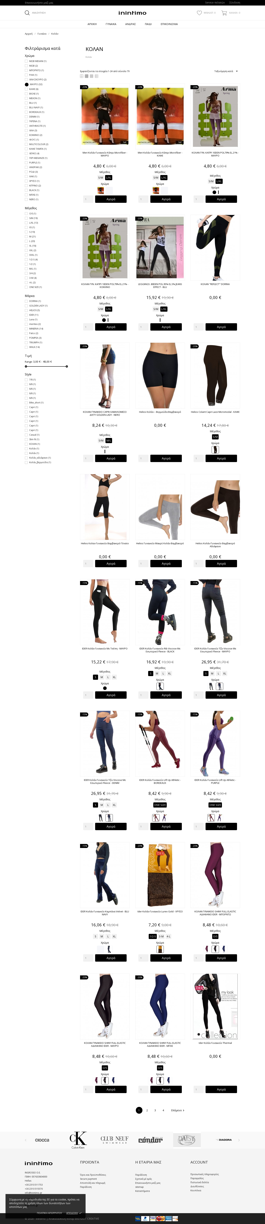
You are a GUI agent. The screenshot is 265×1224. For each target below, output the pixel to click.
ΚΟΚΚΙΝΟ (35, 135)
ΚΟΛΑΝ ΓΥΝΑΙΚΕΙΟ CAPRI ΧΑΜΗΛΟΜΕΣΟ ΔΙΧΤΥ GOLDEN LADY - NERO (105, 413)
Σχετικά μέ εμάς (143, 1178)
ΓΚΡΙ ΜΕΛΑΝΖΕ (38, 158)
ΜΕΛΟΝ (34, 98)
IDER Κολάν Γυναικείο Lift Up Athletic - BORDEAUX (160, 781)
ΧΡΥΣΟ (34, 181)
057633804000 (39, 1176)
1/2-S (33, 259)
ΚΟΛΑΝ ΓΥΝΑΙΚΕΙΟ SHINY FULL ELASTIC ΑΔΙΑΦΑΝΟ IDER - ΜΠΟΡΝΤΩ (215, 913)
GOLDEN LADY (38, 305)
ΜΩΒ (33, 65)
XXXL (33, 254)
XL (32, 245)
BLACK (34, 190)
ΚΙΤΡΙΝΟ (35, 185)
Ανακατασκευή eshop (61, 1218)
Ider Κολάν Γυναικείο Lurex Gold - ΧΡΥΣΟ (160, 911)
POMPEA (35, 337)
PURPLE (34, 162)
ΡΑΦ (33, 74)
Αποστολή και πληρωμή (92, 1182)
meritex (35, 324)
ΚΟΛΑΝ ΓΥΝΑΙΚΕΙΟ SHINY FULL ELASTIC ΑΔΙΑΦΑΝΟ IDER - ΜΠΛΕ (160, 1044)
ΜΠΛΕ (33, 194)
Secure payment (88, 1178)
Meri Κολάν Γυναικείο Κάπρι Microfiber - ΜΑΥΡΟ (105, 154)
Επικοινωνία (169, 24)
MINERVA (36, 328)
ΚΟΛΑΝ (34, 444)
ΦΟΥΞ (34, 139)
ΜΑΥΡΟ (36, 84)
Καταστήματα (142, 1191)
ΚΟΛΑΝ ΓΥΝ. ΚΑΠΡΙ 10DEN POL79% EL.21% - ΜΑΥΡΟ (215, 154)
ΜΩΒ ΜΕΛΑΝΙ (37, 61)
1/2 (32, 264)
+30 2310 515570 (34, 1188)
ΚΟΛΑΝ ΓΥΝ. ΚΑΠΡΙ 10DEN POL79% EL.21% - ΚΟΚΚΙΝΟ (104, 285)
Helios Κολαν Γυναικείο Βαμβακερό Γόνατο (105, 543)
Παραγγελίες (197, 1178)
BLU (33, 102)
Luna (33, 319)
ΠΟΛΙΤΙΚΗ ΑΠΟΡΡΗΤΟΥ (49, 1213)
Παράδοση (86, 1187)
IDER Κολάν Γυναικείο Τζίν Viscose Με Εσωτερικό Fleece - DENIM (105, 781)
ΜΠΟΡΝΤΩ (36, 70)
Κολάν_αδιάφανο (40, 457)
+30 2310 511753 (34, 1184)
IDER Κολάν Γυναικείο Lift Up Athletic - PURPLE (215, 781)
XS (32, 227)
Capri (33, 407)
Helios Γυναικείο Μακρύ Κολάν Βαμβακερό (160, 543)
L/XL (33, 222)
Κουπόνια (195, 1190)
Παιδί (148, 24)
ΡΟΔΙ (33, 171)
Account (199, 1162)
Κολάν (34, 448)
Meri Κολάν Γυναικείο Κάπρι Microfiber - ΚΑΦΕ (160, 154)
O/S (32, 213)
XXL (32, 250)
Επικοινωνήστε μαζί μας (39, 2)
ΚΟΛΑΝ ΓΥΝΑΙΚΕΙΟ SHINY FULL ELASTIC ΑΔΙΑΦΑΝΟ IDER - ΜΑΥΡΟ (105, 1044)
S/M (33, 218)
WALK (34, 347)
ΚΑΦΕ (33, 89)
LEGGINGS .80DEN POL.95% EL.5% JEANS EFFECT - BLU (160, 285)
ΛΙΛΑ (33, 130)
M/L (32, 268)
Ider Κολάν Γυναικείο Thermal (215, 1043)
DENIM (34, 116)
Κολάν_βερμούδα (40, 462)
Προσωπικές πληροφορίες (204, 1174)
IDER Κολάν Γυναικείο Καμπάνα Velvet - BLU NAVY (105, 913)
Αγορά (111, 199)
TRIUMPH (35, 342)
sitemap (139, 1187)
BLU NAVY (36, 107)
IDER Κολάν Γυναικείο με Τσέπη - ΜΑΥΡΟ (105, 648)
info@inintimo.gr (33, 1192)
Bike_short (36, 402)
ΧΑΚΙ (33, 176)
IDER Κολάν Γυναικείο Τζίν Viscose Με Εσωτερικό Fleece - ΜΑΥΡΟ (215, 650)
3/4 (32, 273)
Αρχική (92, 24)
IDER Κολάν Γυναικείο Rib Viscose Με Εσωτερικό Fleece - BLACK (160, 650)
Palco (33, 333)
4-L (32, 282)
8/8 (32, 384)
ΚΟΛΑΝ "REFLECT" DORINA (215, 284)
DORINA (35, 301)
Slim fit (34, 439)
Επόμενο (178, 1110)
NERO (33, 199)
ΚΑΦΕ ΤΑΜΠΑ (38, 148)
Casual (34, 434)
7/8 (32, 379)
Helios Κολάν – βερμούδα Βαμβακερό (160, 412)
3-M (32, 277)
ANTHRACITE (37, 125)
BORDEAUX (36, 112)
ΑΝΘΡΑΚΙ (35, 167)
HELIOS (34, 310)
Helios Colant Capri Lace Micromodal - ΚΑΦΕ (215, 412)
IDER (33, 314)
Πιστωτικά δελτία (199, 1182)
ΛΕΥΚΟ (34, 153)
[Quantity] (88, 199)
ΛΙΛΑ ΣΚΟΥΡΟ (37, 79)
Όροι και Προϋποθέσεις (93, 1174)
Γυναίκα (111, 24)
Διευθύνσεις (197, 1186)
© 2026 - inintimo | (37, 1218)
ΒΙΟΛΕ (34, 93)
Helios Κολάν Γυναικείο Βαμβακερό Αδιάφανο (215, 545)
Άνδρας (130, 24)
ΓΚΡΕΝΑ (34, 121)
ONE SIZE (35, 287)
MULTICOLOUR (38, 144)
